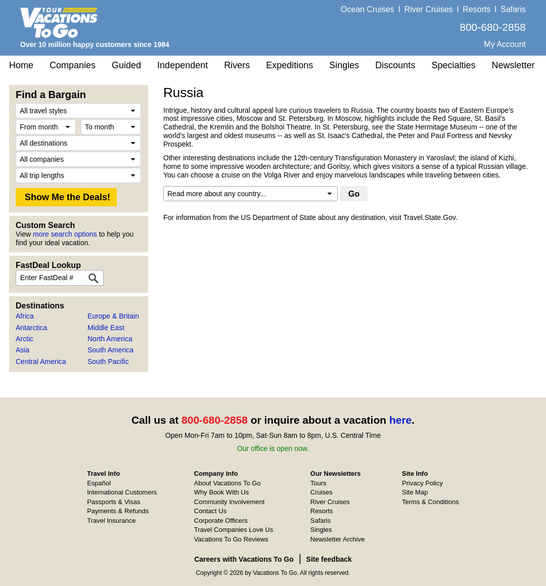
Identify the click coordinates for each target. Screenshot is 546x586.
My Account (505, 44)
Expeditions (289, 65)
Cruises (321, 492)
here (400, 420)
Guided (126, 65)
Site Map (415, 492)
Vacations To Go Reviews (231, 539)
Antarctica (31, 328)
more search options (65, 234)
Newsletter (512, 65)
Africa (25, 316)
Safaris (513, 9)
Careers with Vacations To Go (244, 559)
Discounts (395, 65)
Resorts (476, 9)
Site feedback (329, 559)
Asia (22, 350)
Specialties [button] (453, 65)
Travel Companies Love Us (233, 529)
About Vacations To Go (227, 483)
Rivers (237, 65)
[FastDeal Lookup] (93, 278)
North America (109, 339)
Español (99, 483)
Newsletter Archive (337, 539)
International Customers (122, 492)
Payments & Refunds (118, 511)
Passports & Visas (113, 502)
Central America (41, 361)
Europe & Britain (113, 316)
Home (21, 65)
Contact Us (210, 511)
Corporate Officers (221, 520)
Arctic (24, 339)
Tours (318, 483)
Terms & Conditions (430, 502)
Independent (182, 65)
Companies (73, 65)
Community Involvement (229, 502)
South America (110, 350)
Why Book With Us (221, 492)
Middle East (105, 328)
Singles (344, 65)
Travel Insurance (111, 520)
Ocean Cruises (367, 9)
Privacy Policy (422, 483)
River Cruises (428, 9)
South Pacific (108, 361)
